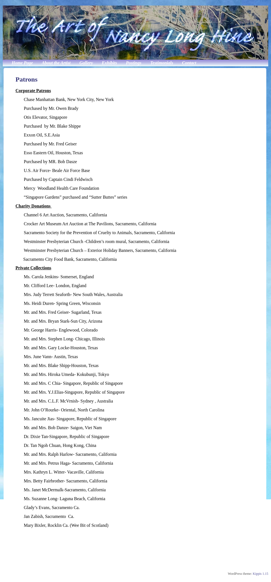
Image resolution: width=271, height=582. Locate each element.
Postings (133, 62)
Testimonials (161, 62)
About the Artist (56, 62)
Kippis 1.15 (260, 574)
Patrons (26, 79)
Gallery (86, 62)
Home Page (22, 62)
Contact (189, 62)
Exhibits (109, 62)
